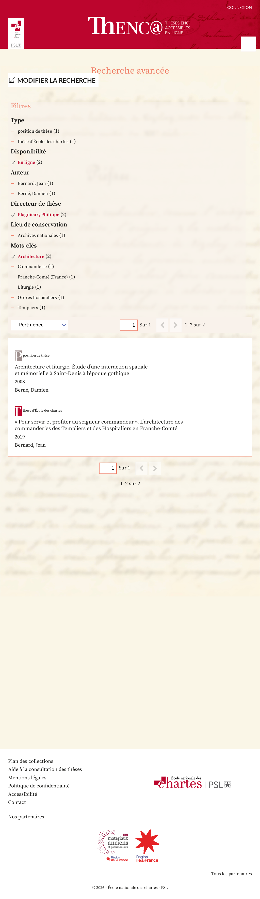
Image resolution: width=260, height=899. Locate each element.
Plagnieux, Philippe (38, 215)
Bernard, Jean (32, 183)
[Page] (129, 325)
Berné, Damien (33, 194)
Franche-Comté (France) (43, 277)
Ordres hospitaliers (37, 298)
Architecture (31, 256)
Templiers (28, 308)
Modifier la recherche (56, 80)
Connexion (239, 7)
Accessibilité (22, 794)
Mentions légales (27, 778)
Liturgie (26, 287)
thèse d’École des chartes (43, 142)
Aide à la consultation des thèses (45, 769)
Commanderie (32, 267)
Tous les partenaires (231, 874)
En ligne (26, 162)
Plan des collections (30, 761)
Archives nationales (38, 235)
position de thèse (35, 131)
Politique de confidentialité (39, 786)
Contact (17, 802)
